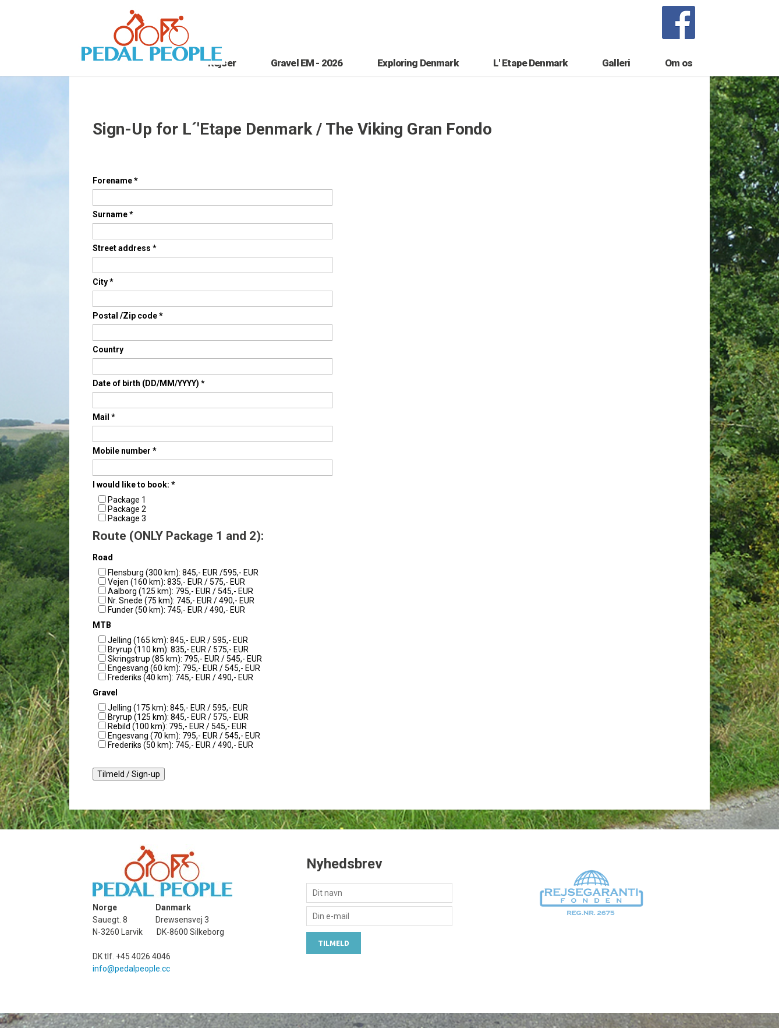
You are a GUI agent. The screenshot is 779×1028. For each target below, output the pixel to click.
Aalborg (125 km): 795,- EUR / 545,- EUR (180, 606)
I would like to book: (134, 499)
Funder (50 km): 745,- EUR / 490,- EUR (176, 625)
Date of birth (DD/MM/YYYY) (149, 397)
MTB (102, 640)
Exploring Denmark (417, 74)
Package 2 (127, 523)
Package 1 (127, 514)
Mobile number (125, 465)
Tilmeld (333, 958)
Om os (678, 74)
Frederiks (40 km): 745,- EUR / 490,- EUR (180, 692)
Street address (125, 262)
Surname (113, 229)
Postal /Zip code (128, 330)
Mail (104, 431)
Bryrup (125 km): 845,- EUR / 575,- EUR (178, 732)
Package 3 (127, 533)
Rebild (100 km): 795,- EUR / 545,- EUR (177, 741)
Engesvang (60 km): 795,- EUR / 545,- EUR (184, 683)
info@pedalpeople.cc (131, 983)
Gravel (105, 707)
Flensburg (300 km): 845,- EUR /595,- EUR (183, 587)
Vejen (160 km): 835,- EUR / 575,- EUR (176, 597)
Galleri (616, 74)
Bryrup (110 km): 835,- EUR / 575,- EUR (178, 664)
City (103, 296)
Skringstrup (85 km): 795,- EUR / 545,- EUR (185, 674)
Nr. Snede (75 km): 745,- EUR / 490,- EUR (181, 615)
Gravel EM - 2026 (306, 74)
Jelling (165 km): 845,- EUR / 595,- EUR (178, 655)
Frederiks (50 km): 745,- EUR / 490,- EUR (180, 760)
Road (103, 572)
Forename (115, 195)
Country (108, 364)
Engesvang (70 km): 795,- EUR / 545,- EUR (184, 750)
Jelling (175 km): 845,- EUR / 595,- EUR (178, 722)
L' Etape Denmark (530, 74)
